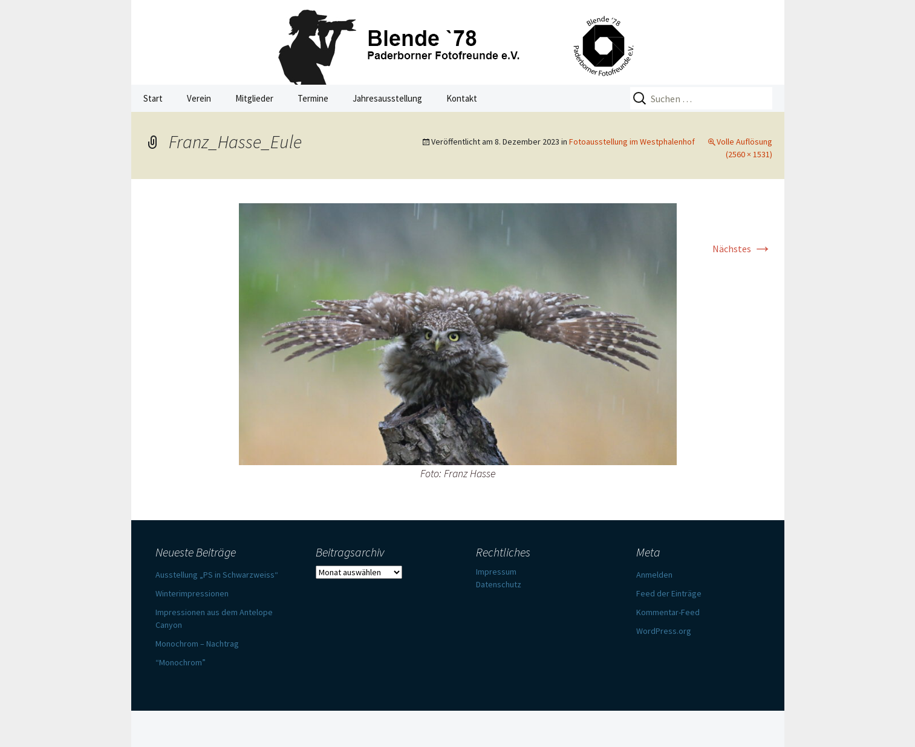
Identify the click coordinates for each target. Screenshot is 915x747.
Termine (313, 98)
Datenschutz (498, 584)
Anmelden (654, 574)
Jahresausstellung (387, 98)
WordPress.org (663, 630)
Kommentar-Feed (668, 612)
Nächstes (742, 249)
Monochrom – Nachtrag (197, 643)
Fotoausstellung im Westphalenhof (632, 141)
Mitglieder (254, 98)
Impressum (496, 571)
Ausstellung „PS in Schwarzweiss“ (216, 574)
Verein (199, 98)
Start (153, 98)
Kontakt (461, 98)
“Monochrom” (180, 662)
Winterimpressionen (192, 593)
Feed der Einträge (669, 593)
